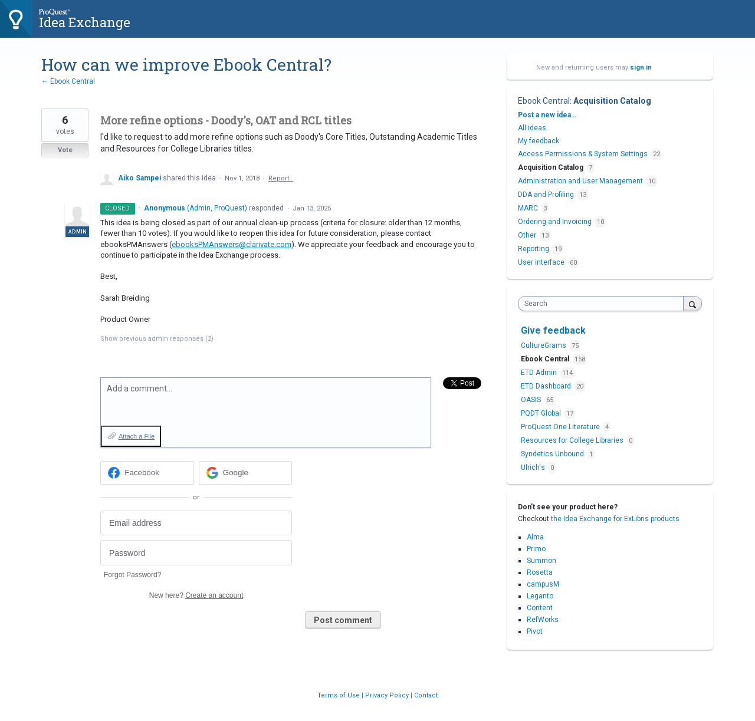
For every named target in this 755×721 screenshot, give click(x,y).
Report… (280, 178)
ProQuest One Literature (561, 427)
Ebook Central (544, 101)
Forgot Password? (132, 575)
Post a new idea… (547, 115)
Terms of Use (339, 695)
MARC (528, 208)
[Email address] (196, 523)
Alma (535, 537)
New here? (196, 595)
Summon (541, 561)
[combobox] (604, 303)
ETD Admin (540, 372)
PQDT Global (542, 413)
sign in (641, 67)
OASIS (532, 400)
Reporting (533, 249)
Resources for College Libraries (573, 440)
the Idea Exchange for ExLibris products (615, 519)
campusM (543, 584)
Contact (426, 695)
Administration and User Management (580, 181)
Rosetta (540, 572)
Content (540, 608)
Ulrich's (534, 467)
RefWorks (543, 619)
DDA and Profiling (546, 194)
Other (527, 235)
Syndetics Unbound (553, 454)
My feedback (538, 141)
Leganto (540, 596)
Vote (65, 150)
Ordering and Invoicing (555, 222)
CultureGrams (544, 345)
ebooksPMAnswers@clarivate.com (231, 244)
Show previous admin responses (157, 339)
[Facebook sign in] (147, 473)
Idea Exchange (84, 22)
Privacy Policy (388, 695)
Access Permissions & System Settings (583, 154)
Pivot (535, 631)
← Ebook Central (68, 81)
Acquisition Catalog (612, 101)
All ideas (532, 128)
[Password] (196, 552)
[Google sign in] (246, 473)
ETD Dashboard (547, 386)
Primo (536, 549)
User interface (541, 262)
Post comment (343, 620)
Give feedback (553, 330)
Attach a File (137, 436)
